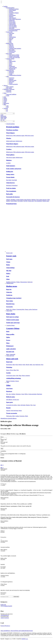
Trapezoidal (12, 354)
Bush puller (11, 28)
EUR (7, 107)
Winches (11, 11)
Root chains (11, 49)
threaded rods (12, 68)
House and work (10, 70)
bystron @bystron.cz (5, 625)
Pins (31, 405)
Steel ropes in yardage (14, 54)
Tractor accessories (13, 84)
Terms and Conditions (11, 94)
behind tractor (19, 141)
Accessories (11, 52)
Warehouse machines (14, 9)
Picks (16, 364)
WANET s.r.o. (25, 638)
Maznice (28, 405)
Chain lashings (12, 37)
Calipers (14, 309)
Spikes (10, 62)
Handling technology (11, 282)
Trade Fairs (8, 91)
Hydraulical (14, 185)
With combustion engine (18, 135)
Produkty (5, 6)
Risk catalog (9, 88)
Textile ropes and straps (14, 57)
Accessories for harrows (14, 29)
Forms (7, 95)
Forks (24, 364)
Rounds (11, 82)
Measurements (23, 282)
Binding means (9, 43)
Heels (10, 60)
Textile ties (11, 47)
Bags (15, 370)
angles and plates (13, 67)
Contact (5, 100)
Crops (22, 394)
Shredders (13, 199)
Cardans (17, 416)
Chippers (8, 199)
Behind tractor (9, 135)
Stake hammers (12, 17)
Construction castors (10, 375)
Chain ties (11, 46)
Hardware (11, 79)
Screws (10, 63)
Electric (17, 381)
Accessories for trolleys (11, 405)
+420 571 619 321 (5, 617)
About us (5, 85)
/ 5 (2, 465)
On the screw (16, 399)
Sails (17, 375)
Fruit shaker (20, 201)
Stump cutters (12, 21)
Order (4, 96)
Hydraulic (12, 381)
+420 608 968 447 (5, 615)
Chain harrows (12, 24)
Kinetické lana (12, 51)
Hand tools (11, 71)
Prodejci (27, 630)
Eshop (4, 93)
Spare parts (11, 81)
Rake (14, 364)
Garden (10, 74)
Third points (9, 416)
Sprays (7, 370)
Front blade (14, 180)
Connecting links (20, 309)
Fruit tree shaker (12, 25)
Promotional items (13, 30)
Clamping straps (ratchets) (15, 48)
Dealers (5, 98)
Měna (4, 104)
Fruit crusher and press (41, 199)
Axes (34, 364)
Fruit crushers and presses (15, 19)
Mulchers (11, 16)
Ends (10, 40)
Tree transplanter (13, 26)
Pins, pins (8, 394)
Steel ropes (11, 33)
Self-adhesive (9, 399)
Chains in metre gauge (14, 56)
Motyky (20, 364)
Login (4, 102)
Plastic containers (26, 375)
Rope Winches (27, 199)
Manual (8, 381)
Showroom (8, 90)
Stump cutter (31, 201)
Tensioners (18, 394)
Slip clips (11, 38)
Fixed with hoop (14, 410)
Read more (34, 309)
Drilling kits (12, 20)
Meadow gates (46, 201)
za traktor (8, 163)
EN (7, 111)
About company (10, 86)
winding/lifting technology (15, 75)
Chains (10, 34)
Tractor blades (12, 23)
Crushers (11, 14)
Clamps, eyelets (28, 309)
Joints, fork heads (21, 405)
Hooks (10, 35)
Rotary (20, 410)
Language (5, 108)
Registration (6, 103)
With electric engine (29, 146)
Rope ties (11, 44)
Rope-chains (9, 53)
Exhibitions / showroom (8, 89)
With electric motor (29, 135)
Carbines (13, 394)
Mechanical (9, 185)
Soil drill (25, 201)
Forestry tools (9, 31)
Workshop (11, 72)
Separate (8, 410)
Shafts (26, 416)
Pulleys (10, 39)
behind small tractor (10, 141)
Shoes (10, 65)
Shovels (27, 364)
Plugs (20, 375)
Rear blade (8, 180)
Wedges (18, 282)
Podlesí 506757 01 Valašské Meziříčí (6, 605)
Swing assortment (32, 394)
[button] (1, 1)
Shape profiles (12, 61)
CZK (7, 105)
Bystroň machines (10, 7)
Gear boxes (11, 77)
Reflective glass (12, 80)
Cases (34, 405)
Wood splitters (12, 15)
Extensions (22, 416)
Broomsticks (9, 364)
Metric (7, 354)
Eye (11, 309)
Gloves (11, 370)
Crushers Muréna (20, 199)
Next (42, 364)
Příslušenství (12, 66)
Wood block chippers (14, 12)
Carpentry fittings (10, 58)
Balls (13, 416)
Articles (5, 99)
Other (10, 42)
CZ (7, 109)
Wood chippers (12, 10)
